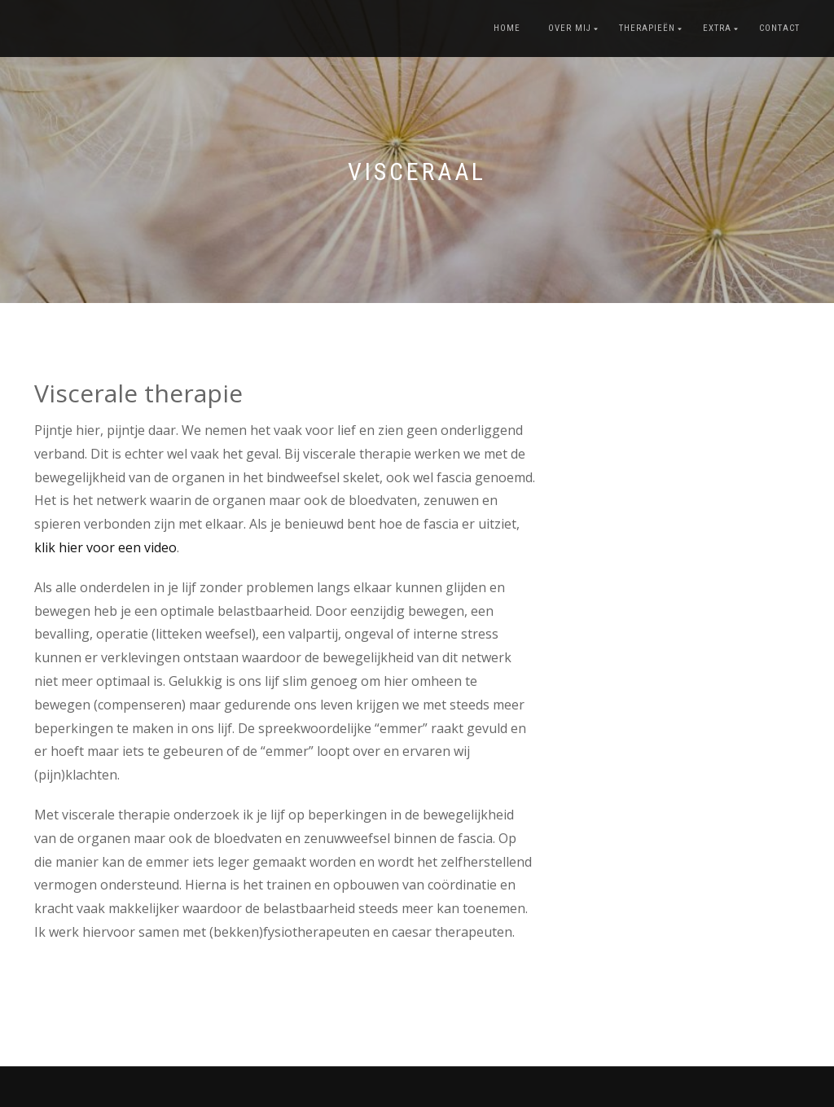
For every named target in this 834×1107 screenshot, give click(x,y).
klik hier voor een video (105, 547)
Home (507, 28)
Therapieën (647, 28)
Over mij (569, 28)
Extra (717, 28)
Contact (779, 28)
